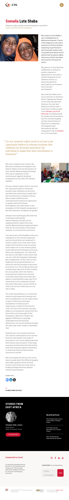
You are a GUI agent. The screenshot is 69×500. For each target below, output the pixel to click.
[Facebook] (7, 379)
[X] (14, 379)
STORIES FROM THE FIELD (14, 390)
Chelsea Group (59, 490)
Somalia (60, 131)
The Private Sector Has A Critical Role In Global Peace (54, 420)
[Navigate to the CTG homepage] (11, 5)
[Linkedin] (10, 379)
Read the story (13, 434)
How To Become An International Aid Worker (54, 437)
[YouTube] (63, 458)
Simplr (56, 491)
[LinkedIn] (59, 458)
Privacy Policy (14, 491)
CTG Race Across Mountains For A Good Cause (53, 429)
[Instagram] (52, 458)
